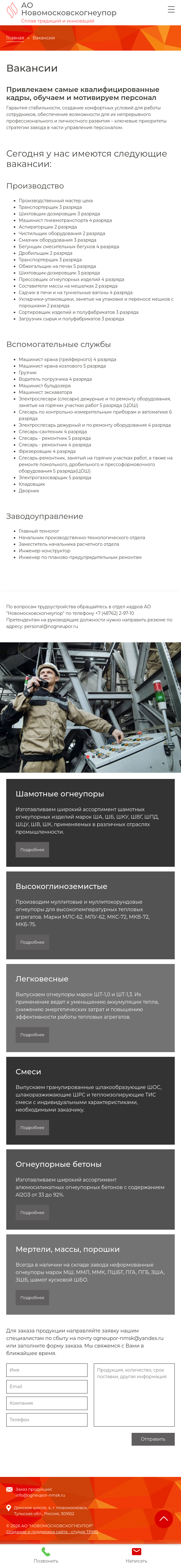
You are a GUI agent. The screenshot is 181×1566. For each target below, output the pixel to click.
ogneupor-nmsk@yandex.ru (128, 1339)
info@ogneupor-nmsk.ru (40, 1495)
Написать (136, 1555)
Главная (15, 38)
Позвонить (46, 1555)
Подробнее (32, 850)
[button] (82, 757)
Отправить (153, 1439)
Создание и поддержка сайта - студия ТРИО (52, 1532)
